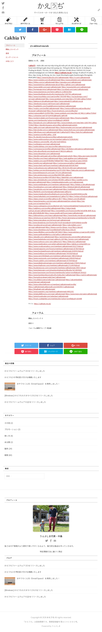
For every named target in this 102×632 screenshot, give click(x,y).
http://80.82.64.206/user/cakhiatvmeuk (72, 168)
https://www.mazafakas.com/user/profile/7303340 (47, 96)
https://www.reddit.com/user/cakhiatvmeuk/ (44, 87)
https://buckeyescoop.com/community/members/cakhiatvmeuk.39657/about (57, 268)
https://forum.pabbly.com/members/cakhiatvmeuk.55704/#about (52, 260)
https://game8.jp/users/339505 (76, 160)
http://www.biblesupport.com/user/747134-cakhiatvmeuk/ (50, 172)
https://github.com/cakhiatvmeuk (72, 84)
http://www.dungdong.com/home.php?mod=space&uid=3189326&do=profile (57, 222)
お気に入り (10, 61)
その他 (7, 423)
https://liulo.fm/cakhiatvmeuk (82, 132)
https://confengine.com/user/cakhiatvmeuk (44, 144)
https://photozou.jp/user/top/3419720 (42, 218)
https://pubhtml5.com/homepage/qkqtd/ (78, 189)
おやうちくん (25, 21)
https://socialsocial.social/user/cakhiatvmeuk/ (45, 225)
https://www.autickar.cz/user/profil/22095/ (79, 232)
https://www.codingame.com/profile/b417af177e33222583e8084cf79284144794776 (60, 206)
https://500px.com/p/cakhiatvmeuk (41, 82)
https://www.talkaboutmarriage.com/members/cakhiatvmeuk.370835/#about (57, 263)
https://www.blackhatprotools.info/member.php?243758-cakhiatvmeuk (54, 94)
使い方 (7, 435)
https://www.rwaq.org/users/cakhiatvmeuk (81, 294)
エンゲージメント (12, 57)
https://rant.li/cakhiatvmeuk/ (86, 275)
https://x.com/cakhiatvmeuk (79, 77)
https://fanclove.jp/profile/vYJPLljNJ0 (42, 177)
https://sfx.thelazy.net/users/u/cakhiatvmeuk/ (77, 149)
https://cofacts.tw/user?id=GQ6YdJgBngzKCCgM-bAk (47, 115)
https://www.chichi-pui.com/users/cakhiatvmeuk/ (77, 130)
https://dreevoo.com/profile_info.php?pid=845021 (47, 141)
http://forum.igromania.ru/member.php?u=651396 (76, 218)
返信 (7, 53)
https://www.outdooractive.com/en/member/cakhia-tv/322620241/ (53, 139)
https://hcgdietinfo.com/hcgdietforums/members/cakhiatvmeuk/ (52, 106)
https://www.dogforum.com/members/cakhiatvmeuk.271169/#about (54, 265)
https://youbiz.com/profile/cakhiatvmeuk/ (44, 108)
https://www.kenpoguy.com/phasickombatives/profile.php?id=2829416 (55, 270)
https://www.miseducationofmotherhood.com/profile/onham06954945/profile (57, 194)
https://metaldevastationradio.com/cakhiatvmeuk (64, 182)
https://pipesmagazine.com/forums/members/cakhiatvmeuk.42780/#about (56, 248)
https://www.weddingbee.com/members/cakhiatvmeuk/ (49, 184)
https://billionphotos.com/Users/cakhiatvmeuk (45, 215)
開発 (6, 455)
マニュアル (59, 21)
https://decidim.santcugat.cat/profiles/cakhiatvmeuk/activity (50, 156)
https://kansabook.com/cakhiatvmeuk (42, 122)
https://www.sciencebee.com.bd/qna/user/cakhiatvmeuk (49, 220)
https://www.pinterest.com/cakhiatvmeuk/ (76, 80)
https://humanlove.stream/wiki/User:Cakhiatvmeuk (46, 277)
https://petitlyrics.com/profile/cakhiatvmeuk (44, 208)
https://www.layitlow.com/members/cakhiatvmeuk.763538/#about (53, 253)
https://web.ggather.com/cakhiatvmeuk (73, 158)
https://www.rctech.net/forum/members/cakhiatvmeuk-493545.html (53, 165)
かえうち (50, 617)
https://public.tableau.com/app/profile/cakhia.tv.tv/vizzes (49, 146)
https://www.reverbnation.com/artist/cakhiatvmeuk (47, 244)
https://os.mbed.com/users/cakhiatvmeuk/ (72, 89)
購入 (42, 21)
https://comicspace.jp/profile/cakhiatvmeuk (44, 149)
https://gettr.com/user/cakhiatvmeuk (41, 127)
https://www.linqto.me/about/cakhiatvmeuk (79, 215)
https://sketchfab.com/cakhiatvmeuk (69, 177)
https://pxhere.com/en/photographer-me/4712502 (47, 170)
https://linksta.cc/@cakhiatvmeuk (82, 184)
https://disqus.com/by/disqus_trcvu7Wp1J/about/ (64, 227)
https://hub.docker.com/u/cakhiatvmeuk (43, 130)
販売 (6, 448)
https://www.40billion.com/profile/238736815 (45, 232)
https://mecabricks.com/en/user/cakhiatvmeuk (45, 189)
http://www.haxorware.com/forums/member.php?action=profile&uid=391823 (57, 272)
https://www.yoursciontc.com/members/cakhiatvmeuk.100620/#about (54, 258)
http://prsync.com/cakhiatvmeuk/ (76, 239)
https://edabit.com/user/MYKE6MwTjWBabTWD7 (46, 160)
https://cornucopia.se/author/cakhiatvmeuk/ (69, 163)
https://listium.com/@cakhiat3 (74, 199)
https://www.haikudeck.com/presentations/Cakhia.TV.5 (48, 196)
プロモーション (11, 429)
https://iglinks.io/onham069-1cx (78, 244)
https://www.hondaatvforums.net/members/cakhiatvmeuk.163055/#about (55, 251)
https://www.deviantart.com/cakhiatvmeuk (44, 153)
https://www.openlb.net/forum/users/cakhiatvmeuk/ (64, 213)
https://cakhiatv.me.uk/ (42, 303)
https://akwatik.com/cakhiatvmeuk (41, 237)
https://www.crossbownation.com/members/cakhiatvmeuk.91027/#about (55, 246)
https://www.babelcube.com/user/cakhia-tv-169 (46, 239)
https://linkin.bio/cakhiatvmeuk (74, 241)
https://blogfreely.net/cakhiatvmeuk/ (41, 289)
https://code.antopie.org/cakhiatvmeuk (43, 168)
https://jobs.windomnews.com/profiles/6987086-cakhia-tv (50, 175)
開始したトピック (12, 49)
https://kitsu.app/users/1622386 (85, 156)
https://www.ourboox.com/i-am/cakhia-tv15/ (45, 241)
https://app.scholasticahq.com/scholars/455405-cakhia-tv (49, 180)
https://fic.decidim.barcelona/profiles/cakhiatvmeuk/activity (50, 137)
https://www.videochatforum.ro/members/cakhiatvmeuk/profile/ (52, 284)
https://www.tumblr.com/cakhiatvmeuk (76, 87)
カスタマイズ (76, 21)
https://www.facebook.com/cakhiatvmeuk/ (53, 77)
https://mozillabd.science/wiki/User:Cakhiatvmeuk (46, 279)
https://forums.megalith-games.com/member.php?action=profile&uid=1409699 (58, 119)
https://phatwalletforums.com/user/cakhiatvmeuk (46, 294)
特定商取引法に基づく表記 (51, 551)
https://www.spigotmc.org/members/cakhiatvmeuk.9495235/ (51, 291)
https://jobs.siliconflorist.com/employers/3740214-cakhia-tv (50, 151)
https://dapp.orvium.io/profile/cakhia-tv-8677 (45, 199)
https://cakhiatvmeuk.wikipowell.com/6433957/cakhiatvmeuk (51, 287)
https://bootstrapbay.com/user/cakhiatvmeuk (45, 187)
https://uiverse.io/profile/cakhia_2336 (42, 134)
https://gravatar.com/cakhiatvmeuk (68, 82)
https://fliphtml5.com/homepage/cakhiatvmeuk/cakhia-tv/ (50, 191)
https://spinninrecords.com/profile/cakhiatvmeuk (72, 237)
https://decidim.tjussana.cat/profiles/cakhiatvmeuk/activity (55, 125)
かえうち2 (8, 21)
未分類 (7, 442)
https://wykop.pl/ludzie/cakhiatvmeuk (83, 196)
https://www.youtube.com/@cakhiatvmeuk (44, 80)
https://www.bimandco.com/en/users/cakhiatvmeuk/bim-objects (52, 201)
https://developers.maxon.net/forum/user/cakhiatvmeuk (49, 103)
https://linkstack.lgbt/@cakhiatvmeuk (76, 187)
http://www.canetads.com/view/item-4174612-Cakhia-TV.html (73, 113)
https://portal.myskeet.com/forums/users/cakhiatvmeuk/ (49, 118)
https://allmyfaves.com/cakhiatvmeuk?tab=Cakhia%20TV (49, 132)
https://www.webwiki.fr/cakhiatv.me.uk (68, 101)
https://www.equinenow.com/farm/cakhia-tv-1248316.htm (50, 92)
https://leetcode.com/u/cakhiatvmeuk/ (80, 170)
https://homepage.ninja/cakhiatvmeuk (42, 89)
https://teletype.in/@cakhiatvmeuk (41, 101)
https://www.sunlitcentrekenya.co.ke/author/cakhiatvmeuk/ (50, 234)
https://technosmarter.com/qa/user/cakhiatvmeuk (74, 127)
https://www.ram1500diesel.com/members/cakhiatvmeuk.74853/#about (55, 256)
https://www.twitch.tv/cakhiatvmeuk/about (44, 84)
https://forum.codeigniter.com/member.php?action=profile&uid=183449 (55, 298)
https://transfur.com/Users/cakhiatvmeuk (43, 158)
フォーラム (93, 21)
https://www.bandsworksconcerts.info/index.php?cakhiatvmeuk (52, 275)
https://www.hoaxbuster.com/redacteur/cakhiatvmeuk (48, 296)
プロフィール (10, 45)
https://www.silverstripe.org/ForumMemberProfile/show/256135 (52, 229)
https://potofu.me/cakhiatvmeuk (40, 163)
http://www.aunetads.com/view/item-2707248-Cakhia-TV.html (68, 99)
